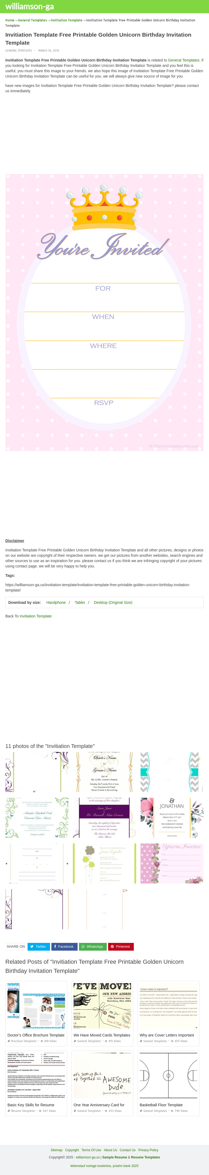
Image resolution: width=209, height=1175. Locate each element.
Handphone (56, 602)
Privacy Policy (148, 1150)
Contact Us (128, 1150)
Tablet (80, 602)
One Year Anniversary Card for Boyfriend (107, 1105)
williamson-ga (29, 6)
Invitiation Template (36, 616)
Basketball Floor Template (161, 1105)
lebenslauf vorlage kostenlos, (91, 1166)
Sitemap (56, 1150)
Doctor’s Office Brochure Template (35, 1035)
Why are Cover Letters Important (167, 1035)
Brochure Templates (22, 1041)
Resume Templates (21, 1111)
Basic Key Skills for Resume (30, 1105)
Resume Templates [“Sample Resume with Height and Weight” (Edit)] (145, 1157)
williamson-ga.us (88, 1157)
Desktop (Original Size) (113, 602)
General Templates (18, 50)
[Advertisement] (104, 135)
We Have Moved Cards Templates (102, 1035)
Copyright (72, 1150)
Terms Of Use (91, 1150)
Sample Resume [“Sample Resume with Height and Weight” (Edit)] (114, 1157)
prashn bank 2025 (126, 1166)
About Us (110, 1150)
